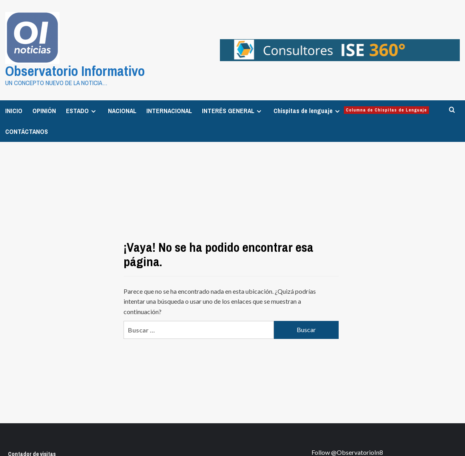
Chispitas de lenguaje (351, 108)
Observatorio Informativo (66, 70)
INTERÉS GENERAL (232, 108)
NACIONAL (122, 108)
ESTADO (82, 108)
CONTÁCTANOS (26, 129)
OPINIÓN (44, 108)
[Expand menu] (93, 109)
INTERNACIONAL (169, 108)
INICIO (13, 108)
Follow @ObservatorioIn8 (347, 450)
